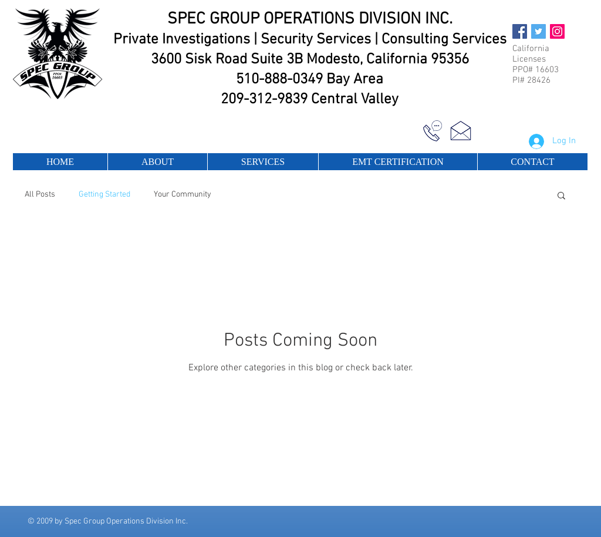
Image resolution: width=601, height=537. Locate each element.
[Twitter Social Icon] (538, 31)
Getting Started (104, 195)
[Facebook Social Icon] (519, 31)
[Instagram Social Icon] (557, 31)
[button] (561, 196)
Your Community (182, 195)
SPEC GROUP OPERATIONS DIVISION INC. (310, 19)
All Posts (40, 195)
